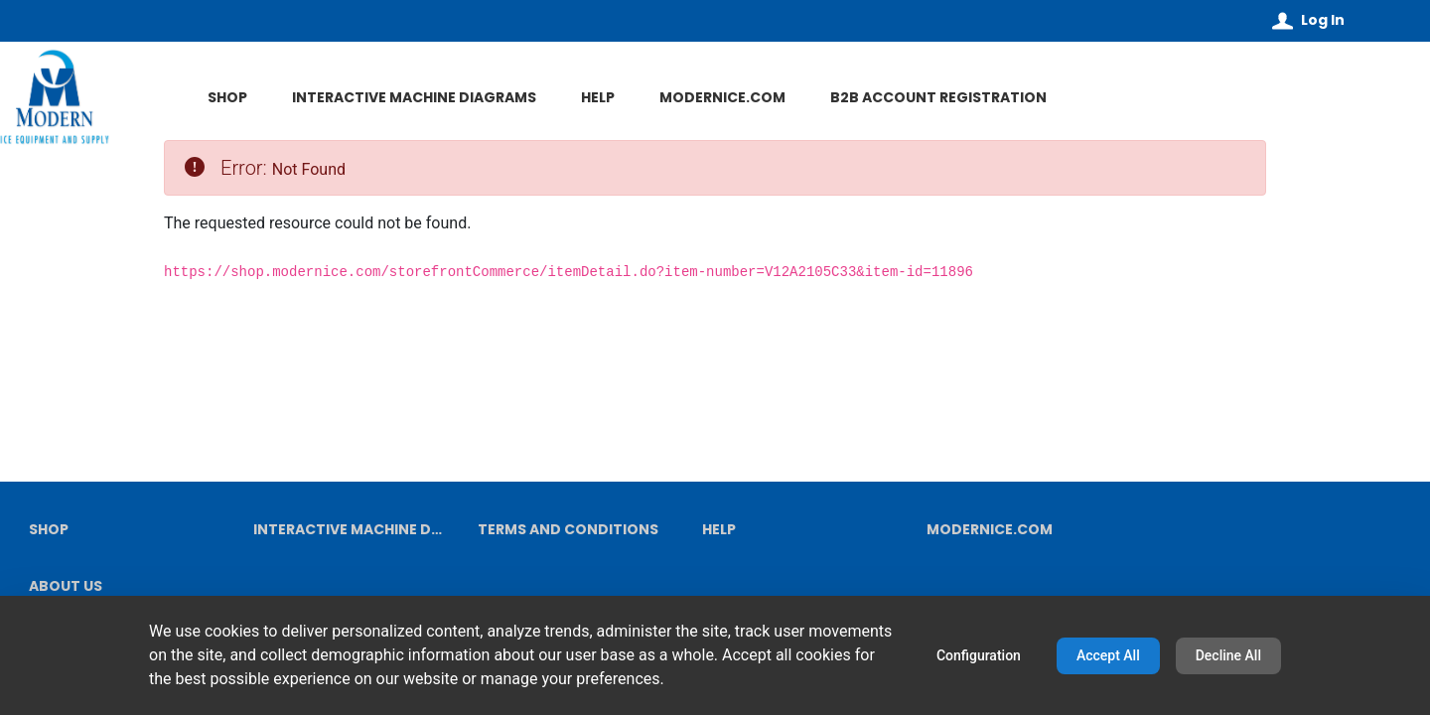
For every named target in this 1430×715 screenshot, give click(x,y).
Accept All (1108, 655)
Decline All (1228, 655)
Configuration (978, 655)
